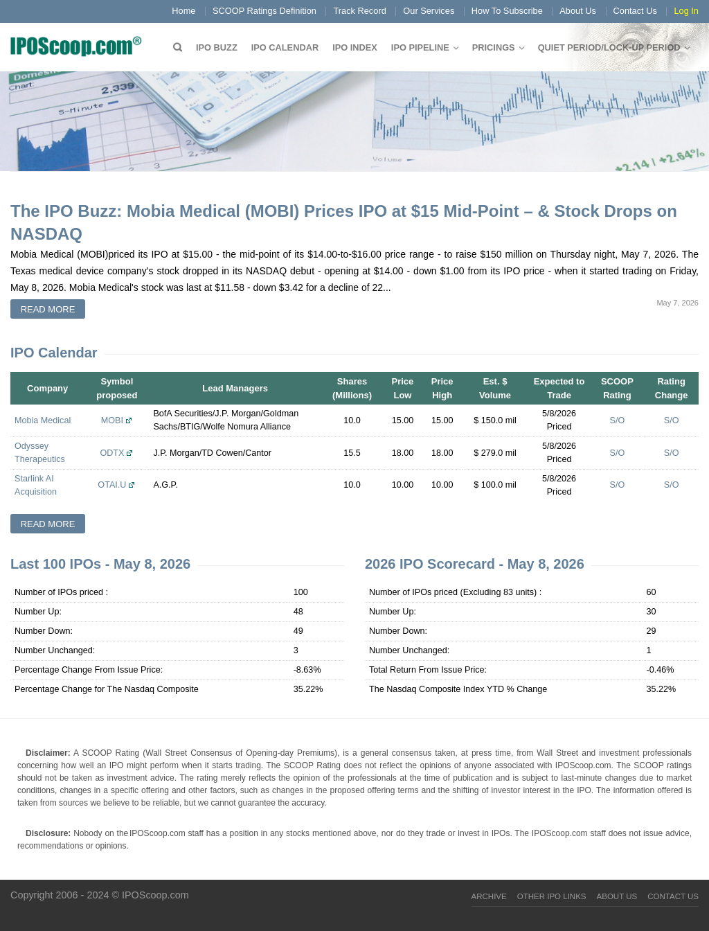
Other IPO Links (551, 896)
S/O (617, 420)
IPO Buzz (216, 47)
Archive (489, 896)
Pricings (493, 47)
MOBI (112, 420)
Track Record (359, 11)
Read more (48, 309)
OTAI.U (112, 485)
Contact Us (635, 11)
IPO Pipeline (420, 47)
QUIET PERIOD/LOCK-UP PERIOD (609, 47)
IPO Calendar (284, 47)
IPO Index (354, 47)
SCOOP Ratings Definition (264, 11)
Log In (686, 11)
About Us (577, 11)
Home (183, 11)
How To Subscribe (507, 11)
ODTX (112, 453)
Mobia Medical (43, 420)
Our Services (428, 11)
